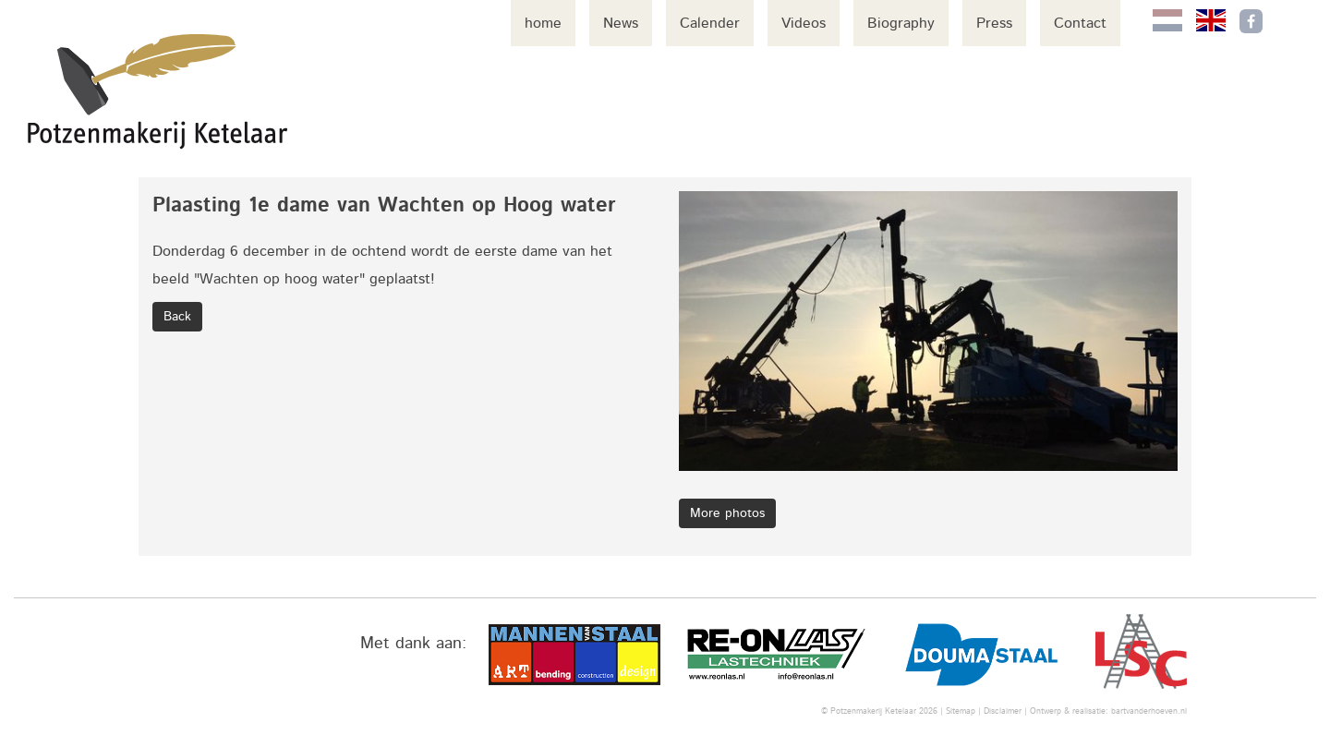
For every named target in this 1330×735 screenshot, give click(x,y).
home (543, 23)
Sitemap (960, 711)
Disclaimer (1003, 711)
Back (177, 316)
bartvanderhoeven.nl (1149, 711)
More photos (727, 513)
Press (994, 23)
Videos (803, 23)
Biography (901, 23)
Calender (710, 23)
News (620, 23)
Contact (1080, 23)
